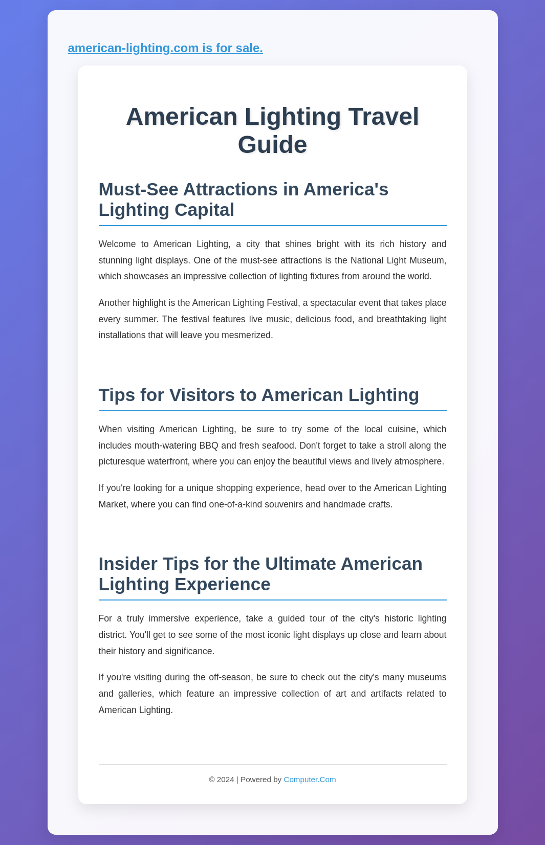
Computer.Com (310, 779)
